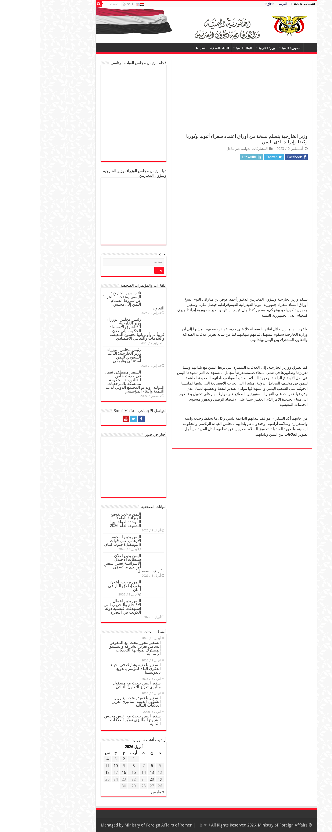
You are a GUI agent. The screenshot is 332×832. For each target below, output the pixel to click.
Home (269, 47)
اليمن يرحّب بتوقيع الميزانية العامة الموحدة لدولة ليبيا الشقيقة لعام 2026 (85, 520)
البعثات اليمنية (203, 48)
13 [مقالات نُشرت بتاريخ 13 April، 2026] (111, 772)
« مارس (117, 792)
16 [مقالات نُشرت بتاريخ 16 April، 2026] (84, 772)
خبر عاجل (193, 149)
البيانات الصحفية (179, 48)
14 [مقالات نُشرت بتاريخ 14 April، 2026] (103, 772)
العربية (242, 4)
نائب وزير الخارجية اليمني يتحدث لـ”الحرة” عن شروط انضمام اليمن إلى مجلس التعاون (93, 300)
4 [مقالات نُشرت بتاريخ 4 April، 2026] (67, 759)
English (228, 4)
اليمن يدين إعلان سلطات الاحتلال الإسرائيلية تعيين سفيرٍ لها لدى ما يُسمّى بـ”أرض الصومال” (94, 563)
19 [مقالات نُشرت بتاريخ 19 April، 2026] (120, 779)
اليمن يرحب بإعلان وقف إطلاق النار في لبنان (84, 586)
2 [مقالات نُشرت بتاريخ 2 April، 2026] (84, 759)
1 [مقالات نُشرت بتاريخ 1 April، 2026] (93, 759)
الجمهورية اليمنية (251, 48)
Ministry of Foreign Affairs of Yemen (118, 825)
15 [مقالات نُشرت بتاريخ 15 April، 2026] (93, 772)
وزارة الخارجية (226, 48)
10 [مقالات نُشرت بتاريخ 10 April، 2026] (75, 765)
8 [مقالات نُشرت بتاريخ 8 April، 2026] (93, 765)
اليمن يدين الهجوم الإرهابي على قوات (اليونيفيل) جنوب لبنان (82, 540)
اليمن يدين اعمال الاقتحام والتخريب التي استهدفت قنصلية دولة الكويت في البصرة (82, 606)
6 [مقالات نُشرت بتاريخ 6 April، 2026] (112, 765)
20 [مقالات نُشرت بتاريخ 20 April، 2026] (111, 779)
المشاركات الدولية (214, 149)
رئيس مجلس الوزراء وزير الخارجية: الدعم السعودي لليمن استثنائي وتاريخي (84, 355)
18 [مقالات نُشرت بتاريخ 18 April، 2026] (67, 772)
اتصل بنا (160, 48)
